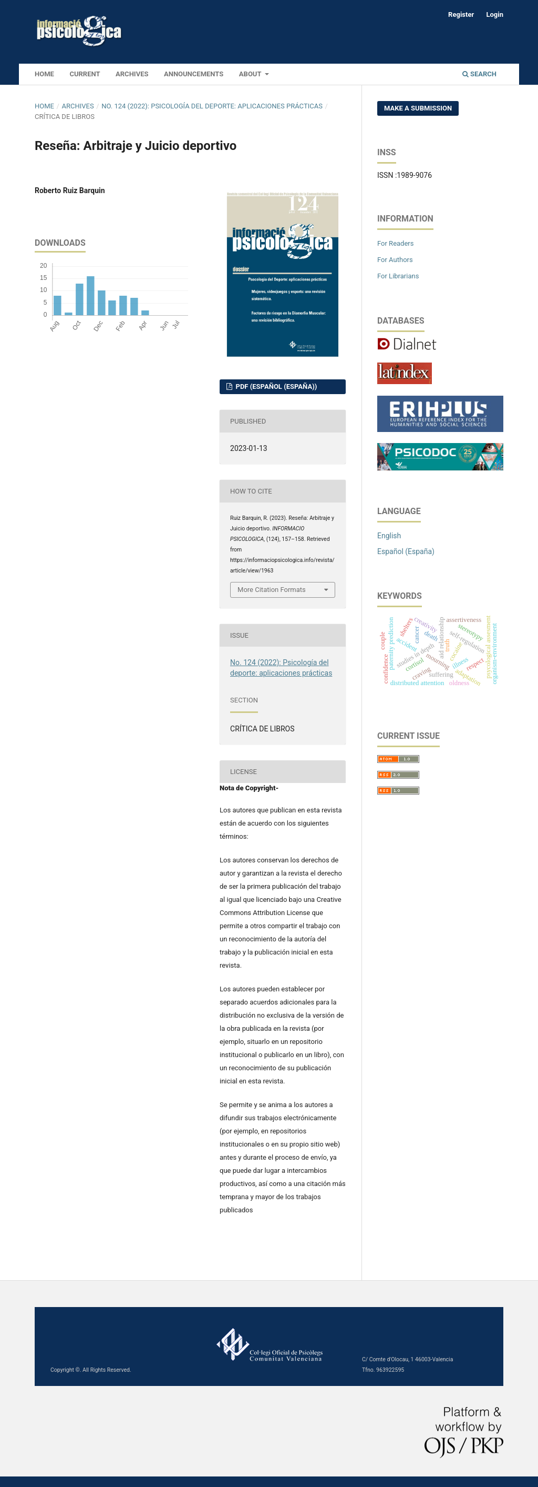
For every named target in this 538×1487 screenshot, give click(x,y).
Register (461, 14)
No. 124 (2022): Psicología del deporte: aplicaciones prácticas (212, 106)
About (251, 74)
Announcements (193, 74)
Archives (132, 74)
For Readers (395, 243)
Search (479, 74)
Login (494, 14)
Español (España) (405, 551)
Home (44, 106)
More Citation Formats (271, 590)
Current (84, 74)
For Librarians (398, 276)
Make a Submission (418, 108)
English (389, 535)
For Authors (395, 260)
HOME (44, 74)
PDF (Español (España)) (275, 386)
